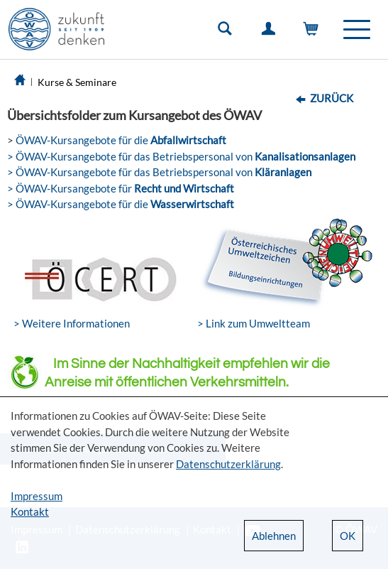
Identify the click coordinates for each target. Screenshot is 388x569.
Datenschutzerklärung (228, 463)
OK (347, 535)
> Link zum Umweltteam (253, 323)
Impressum (36, 495)
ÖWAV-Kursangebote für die (119, 140)
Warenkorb (314, 32)
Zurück (331, 98)
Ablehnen (274, 535)
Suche (227, 32)
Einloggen (271, 32)
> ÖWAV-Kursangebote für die (120, 203)
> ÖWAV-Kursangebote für (120, 188)
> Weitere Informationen (71, 323)
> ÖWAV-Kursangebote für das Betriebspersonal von (181, 156)
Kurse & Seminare (77, 82)
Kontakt (30, 511)
